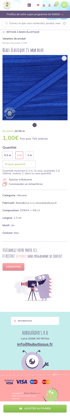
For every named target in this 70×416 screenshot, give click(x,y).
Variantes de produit (14, 38)
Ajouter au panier (35, 408)
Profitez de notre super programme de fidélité (35, 14)
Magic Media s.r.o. (32, 393)
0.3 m (7, 155)
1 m (19, 155)
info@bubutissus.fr (35, 344)
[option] (35, 87)
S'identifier (13, 266)
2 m (29, 155)
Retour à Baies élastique (22, 32)
